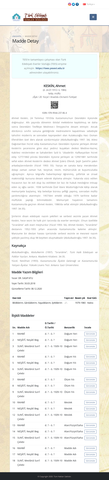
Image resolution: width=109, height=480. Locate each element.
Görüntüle (90, 333)
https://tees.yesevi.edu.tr (50, 68)
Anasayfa (16, 36)
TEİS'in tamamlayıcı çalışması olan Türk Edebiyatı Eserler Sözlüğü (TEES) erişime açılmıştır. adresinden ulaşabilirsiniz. (44, 66)
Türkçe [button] (89, 4)
